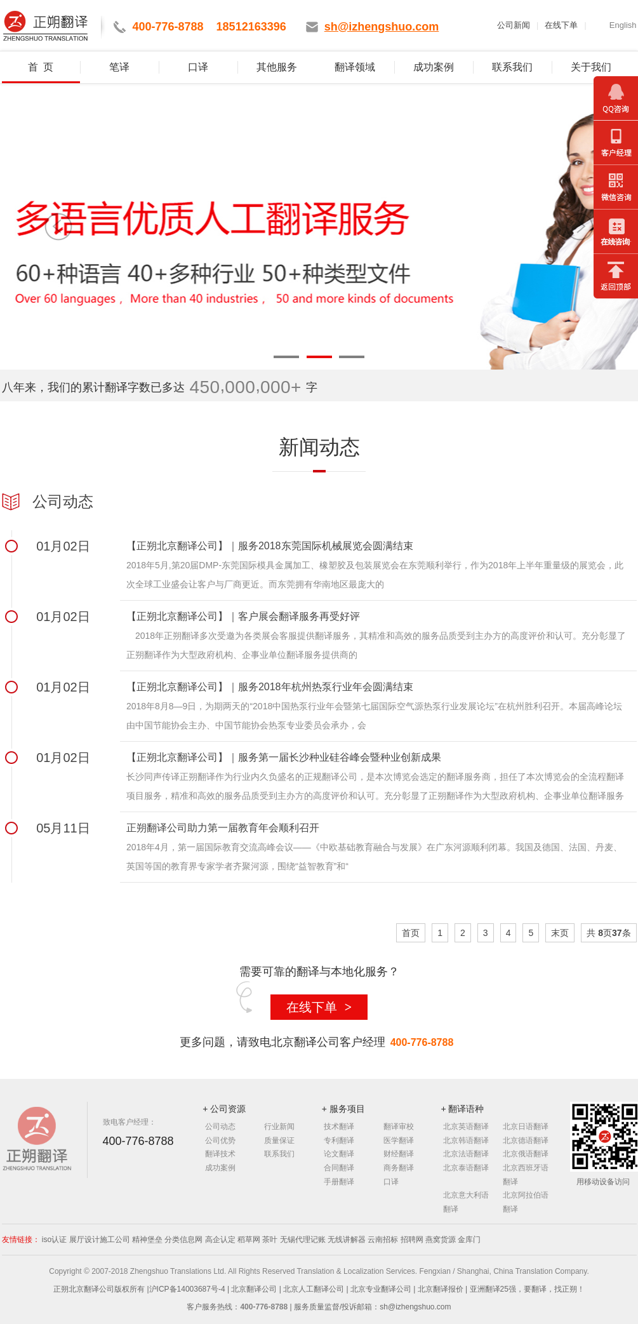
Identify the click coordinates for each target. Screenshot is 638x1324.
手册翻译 (339, 1181)
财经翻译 (398, 1153)
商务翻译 (398, 1167)
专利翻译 (339, 1140)
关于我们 (591, 67)
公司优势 (220, 1140)
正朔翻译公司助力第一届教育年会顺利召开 (222, 827)
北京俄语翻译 (525, 1153)
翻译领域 (355, 67)
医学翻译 (398, 1140)
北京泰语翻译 (466, 1167)
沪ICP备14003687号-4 (188, 1289)
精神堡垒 (147, 1239)
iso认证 (54, 1239)
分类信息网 (183, 1239)
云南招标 (383, 1239)
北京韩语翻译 (466, 1140)
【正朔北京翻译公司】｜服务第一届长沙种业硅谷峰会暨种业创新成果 (283, 757)
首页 (411, 933)
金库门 (469, 1239)
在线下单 (561, 25)
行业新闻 (279, 1126)
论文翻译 (339, 1153)
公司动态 (220, 1126)
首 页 (40, 67)
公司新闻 (513, 25)
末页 (560, 933)
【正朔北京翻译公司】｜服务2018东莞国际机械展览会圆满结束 (269, 545)
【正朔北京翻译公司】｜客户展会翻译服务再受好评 (243, 616)
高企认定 (220, 1239)
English (623, 25)
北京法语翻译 (466, 1153)
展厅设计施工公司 (99, 1239)
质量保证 (279, 1140)
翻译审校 (398, 1126)
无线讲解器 (347, 1239)
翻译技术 (220, 1153)
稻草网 (248, 1239)
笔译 (119, 67)
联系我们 (512, 67)
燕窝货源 (440, 1239)
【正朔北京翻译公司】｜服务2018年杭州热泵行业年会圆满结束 (269, 686)
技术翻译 (339, 1126)
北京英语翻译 (466, 1126)
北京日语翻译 (525, 1126)
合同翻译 (339, 1167)
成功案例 (433, 67)
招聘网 (412, 1239)
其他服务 (276, 67)
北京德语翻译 (525, 1140)
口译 (198, 67)
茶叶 (269, 1239)
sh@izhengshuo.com (415, 1306)
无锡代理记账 (303, 1239)
